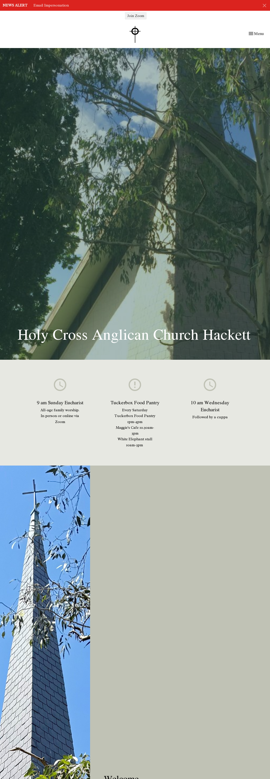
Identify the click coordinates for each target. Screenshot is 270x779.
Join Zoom (135, 15)
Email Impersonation (51, 5)
